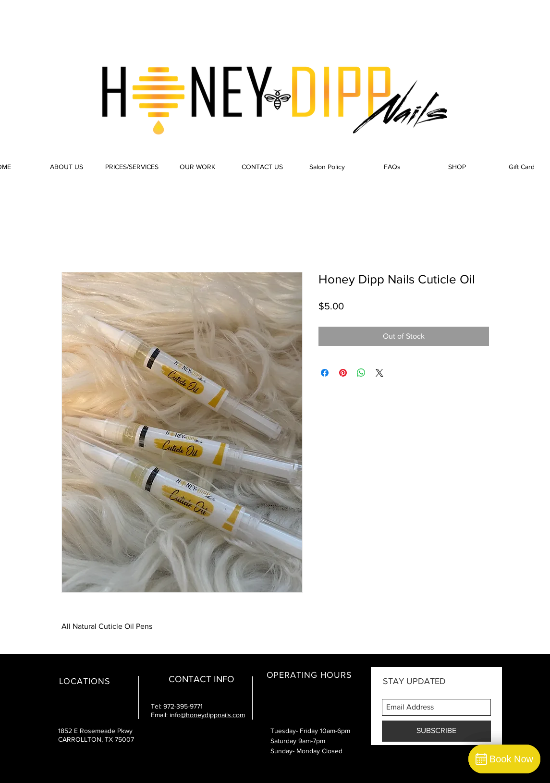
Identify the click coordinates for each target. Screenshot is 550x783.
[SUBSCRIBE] (436, 731)
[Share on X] (379, 373)
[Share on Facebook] (324, 373)
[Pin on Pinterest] (343, 373)
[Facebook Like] (428, 19)
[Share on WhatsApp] (361, 373)
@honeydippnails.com (213, 715)
